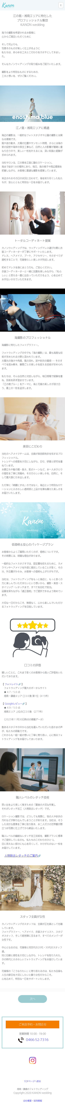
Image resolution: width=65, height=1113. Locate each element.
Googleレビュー (15, 704)
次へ (32, 999)
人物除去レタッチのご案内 (21, 855)
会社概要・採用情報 (32, 1101)
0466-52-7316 (37, 1039)
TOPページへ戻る (32, 1081)
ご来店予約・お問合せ (32, 1024)
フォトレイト (13, 684)
